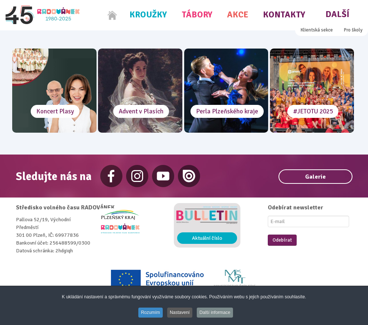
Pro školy (353, 30)
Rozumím (149, 312)
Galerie (315, 176)
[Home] (112, 15)
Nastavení (180, 312)
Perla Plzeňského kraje (227, 111)
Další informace (216, 312)
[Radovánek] (43, 15)
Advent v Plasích (141, 111)
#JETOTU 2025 (313, 111)
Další (337, 14)
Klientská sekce (317, 30)
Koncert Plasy (55, 111)
